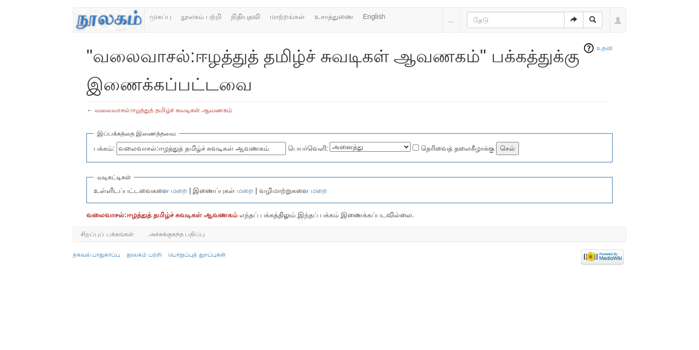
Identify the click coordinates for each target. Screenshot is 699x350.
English (374, 16)
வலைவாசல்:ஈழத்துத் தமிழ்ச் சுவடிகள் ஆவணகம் (164, 110)
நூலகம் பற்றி (201, 16)
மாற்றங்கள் (287, 16)
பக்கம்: (104, 148)
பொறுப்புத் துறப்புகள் (196, 254)
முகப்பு (160, 16)
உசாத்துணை (334, 16)
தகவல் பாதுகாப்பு (96, 254)
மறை (179, 190)
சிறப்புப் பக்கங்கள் (107, 234)
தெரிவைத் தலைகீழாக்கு (457, 148)
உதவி (605, 48)
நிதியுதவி (245, 16)
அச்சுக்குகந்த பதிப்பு (177, 234)
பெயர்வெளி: (308, 148)
